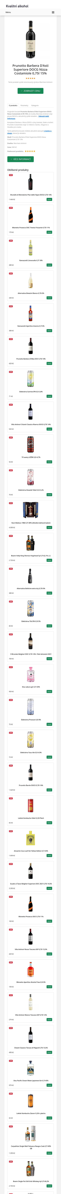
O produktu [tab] (13, 105)
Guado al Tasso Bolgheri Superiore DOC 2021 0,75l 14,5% (31, 884)
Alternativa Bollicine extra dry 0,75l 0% (31, 588)
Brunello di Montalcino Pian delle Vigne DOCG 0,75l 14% (31, 195)
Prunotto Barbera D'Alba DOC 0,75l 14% (31, 359)
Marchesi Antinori (45, 82)
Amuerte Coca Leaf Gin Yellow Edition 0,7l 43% (31, 851)
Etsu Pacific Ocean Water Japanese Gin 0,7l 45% (31, 1081)
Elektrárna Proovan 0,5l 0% (31, 720)
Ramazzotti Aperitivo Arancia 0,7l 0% (30, 326)
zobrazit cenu (32, 90)
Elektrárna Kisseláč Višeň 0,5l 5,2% (31, 490)
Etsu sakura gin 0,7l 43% (31, 687)
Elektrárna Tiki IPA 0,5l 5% (31, 621)
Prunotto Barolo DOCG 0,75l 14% (31, 785)
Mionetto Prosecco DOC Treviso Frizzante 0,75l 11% (31, 228)
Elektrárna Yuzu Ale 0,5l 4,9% (31, 752)
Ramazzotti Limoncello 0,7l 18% (31, 260)
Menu (8, 12)
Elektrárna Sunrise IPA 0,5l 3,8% (31, 392)
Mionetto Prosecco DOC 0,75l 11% (31, 916)
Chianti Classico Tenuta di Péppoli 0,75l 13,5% (31, 1048)
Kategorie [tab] (34, 105)
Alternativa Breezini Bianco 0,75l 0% (31, 293)
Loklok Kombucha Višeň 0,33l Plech (31, 818)
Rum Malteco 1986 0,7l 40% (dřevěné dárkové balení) (31, 523)
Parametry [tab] (24, 105)
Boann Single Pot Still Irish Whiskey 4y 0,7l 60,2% (31, 1181)
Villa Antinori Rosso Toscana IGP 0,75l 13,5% (31, 949)
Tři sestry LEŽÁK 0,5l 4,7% (31, 457)
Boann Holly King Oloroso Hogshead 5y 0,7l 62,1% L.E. (31, 556)
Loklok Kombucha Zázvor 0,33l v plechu (30, 1113)
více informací (22, 159)
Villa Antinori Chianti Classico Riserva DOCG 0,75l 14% (31, 424)
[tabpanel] (30, 132)
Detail (49, 199)
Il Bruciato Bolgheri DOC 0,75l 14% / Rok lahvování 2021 (30, 654)
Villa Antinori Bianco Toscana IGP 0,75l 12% (31, 1015)
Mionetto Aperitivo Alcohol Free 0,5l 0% (31, 982)
